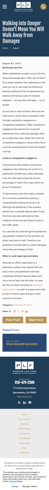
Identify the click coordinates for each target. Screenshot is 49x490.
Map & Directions (24, 397)
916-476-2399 (24, 382)
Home (24, 414)
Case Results (24, 438)
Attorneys (24, 424)
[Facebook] (29, 402)
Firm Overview (24, 419)
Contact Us (24, 453)
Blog (24, 448)
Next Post (36, 320)
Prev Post (13, 320)
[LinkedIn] (24, 402)
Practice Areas (24, 429)
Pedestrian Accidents (23, 305)
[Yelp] (19, 402)
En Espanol (24, 433)
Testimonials (24, 443)
